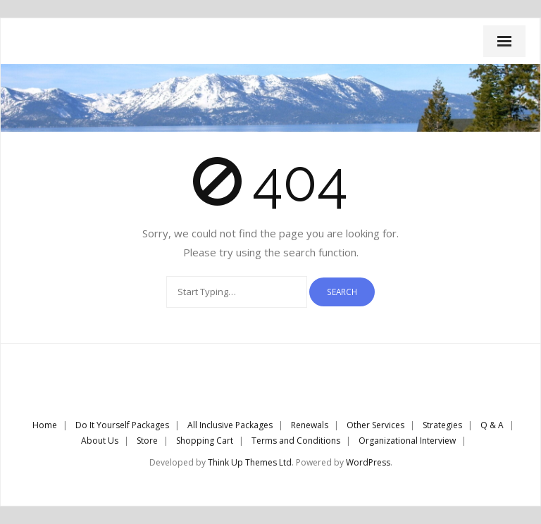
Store (147, 441)
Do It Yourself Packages (122, 425)
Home (44, 425)
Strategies (442, 425)
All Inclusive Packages (230, 425)
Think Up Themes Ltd (250, 462)
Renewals (309, 425)
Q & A (492, 425)
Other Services (375, 425)
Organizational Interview (407, 441)
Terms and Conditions (295, 441)
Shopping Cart (204, 441)
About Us (99, 441)
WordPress (368, 462)
